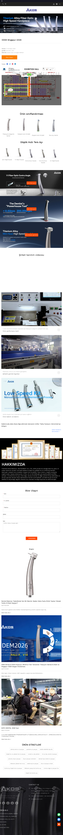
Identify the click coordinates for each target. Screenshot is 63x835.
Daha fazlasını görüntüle (31, 235)
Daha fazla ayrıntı (31, 183)
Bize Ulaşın (9, 57)
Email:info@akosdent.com (5, 4)
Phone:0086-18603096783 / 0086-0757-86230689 (3, 4)
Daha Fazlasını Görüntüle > (56, 430)
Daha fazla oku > (6, 612)
